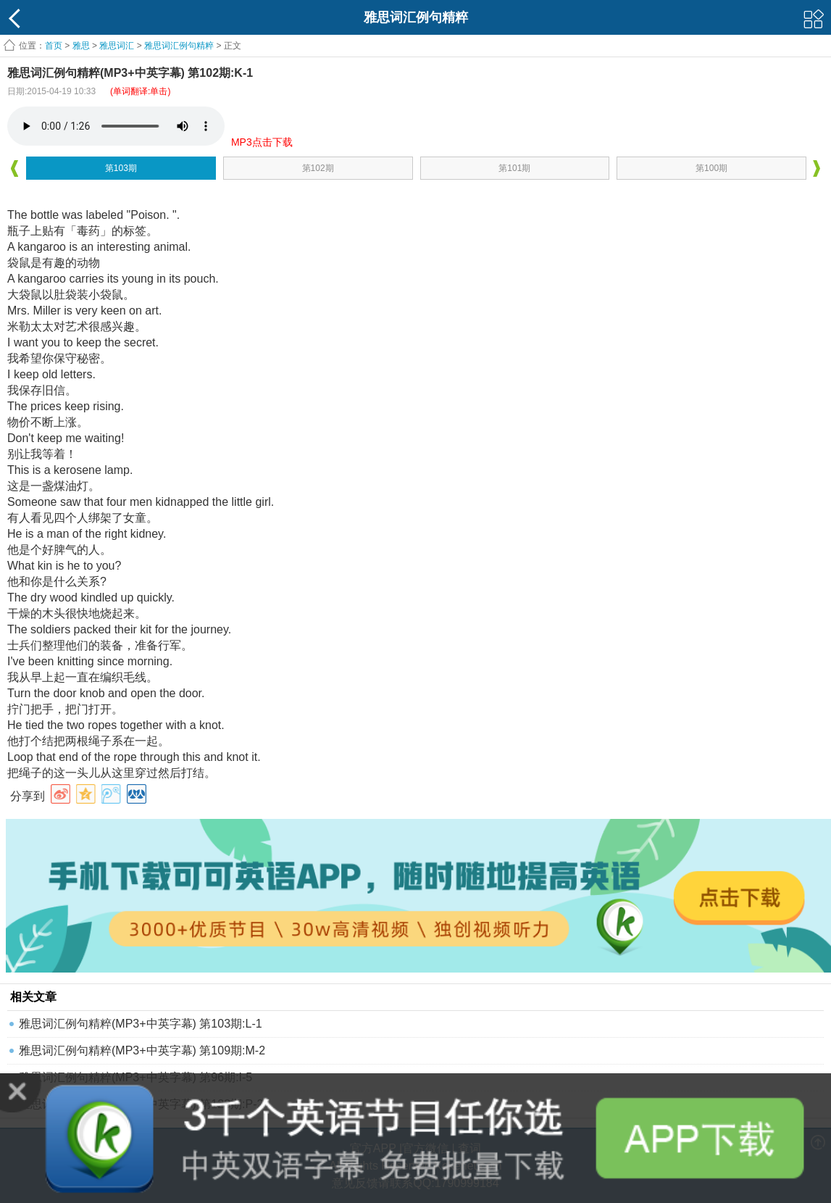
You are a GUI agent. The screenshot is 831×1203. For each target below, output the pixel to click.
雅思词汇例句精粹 (179, 46)
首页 (53, 46)
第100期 (711, 168)
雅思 (81, 46)
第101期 (514, 168)
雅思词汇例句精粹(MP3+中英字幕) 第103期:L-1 (140, 1023)
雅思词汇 (116, 46)
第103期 (121, 168)
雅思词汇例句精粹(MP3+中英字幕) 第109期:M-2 (142, 1050)
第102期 (318, 168)
